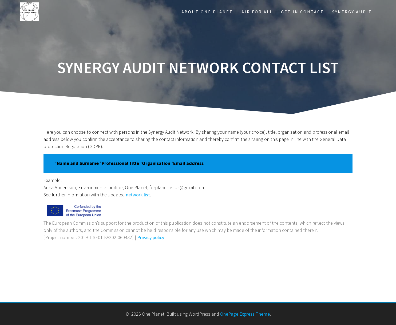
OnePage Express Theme (245, 314)
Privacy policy (150, 237)
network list (138, 195)
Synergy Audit (352, 11)
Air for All (257, 11)
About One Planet (207, 11)
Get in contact (302, 11)
